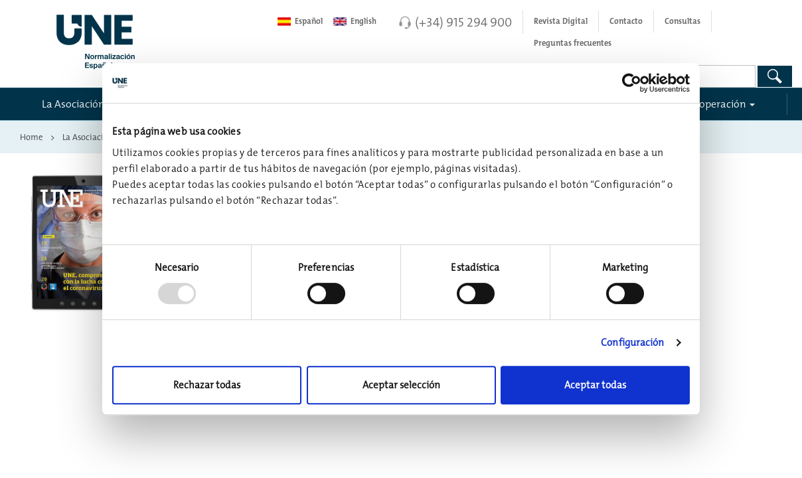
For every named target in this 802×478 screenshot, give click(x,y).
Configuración (632, 342)
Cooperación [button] (716, 103)
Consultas (682, 21)
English (354, 21)
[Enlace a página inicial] (144, 38)
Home (31, 136)
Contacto (626, 21)
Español (300, 21)
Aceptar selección (401, 384)
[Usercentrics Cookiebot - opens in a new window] (632, 83)
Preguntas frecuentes (572, 43)
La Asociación (88, 136)
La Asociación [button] (73, 103)
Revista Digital (561, 21)
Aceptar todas (595, 384)
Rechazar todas (206, 384)
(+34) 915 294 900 (463, 22)
